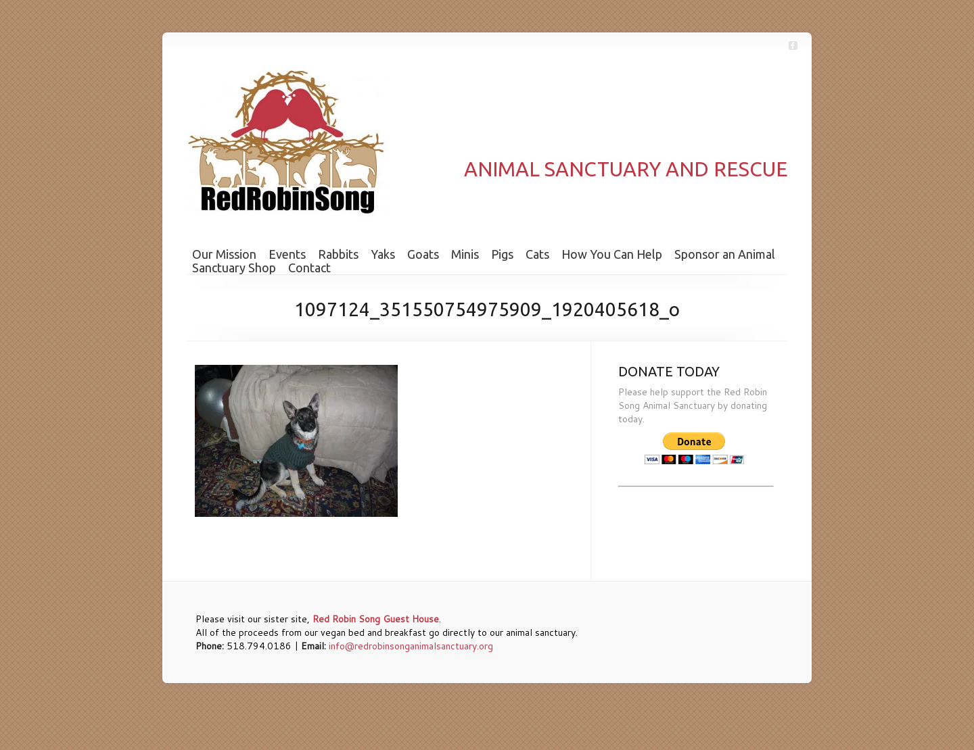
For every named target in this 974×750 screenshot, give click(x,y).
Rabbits (338, 254)
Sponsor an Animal (724, 254)
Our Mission (224, 254)
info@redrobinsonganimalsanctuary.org (411, 646)
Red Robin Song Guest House (375, 619)
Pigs (502, 254)
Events (287, 254)
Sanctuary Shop (234, 267)
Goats (423, 254)
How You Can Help (611, 254)
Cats (537, 254)
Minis (465, 254)
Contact (309, 267)
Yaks (383, 254)
